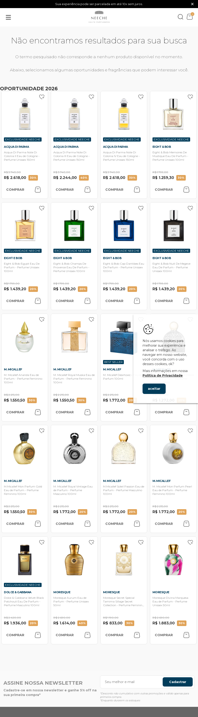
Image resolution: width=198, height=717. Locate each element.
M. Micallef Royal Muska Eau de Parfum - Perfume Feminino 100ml (74, 378)
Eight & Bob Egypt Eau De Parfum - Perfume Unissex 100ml (22, 267)
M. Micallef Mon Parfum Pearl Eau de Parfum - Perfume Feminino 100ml (172, 490)
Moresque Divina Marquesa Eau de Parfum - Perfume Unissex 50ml (170, 601)
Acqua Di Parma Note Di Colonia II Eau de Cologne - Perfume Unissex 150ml (22, 156)
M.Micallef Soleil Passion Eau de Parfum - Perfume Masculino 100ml (123, 490)
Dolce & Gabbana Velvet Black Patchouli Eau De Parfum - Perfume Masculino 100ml (24, 601)
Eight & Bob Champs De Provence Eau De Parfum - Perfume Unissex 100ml (71, 267)
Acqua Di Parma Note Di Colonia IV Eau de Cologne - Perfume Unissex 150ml (121, 156)
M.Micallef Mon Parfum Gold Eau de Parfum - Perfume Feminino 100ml (23, 490)
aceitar (154, 389)
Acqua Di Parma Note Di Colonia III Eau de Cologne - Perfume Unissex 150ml (71, 156)
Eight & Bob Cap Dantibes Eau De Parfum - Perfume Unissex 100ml (123, 267)
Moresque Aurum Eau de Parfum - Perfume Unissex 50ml (71, 601)
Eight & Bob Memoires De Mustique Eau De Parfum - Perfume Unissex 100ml (170, 156)
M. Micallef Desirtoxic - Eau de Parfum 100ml (122, 376)
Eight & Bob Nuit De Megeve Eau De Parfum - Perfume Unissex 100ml (171, 267)
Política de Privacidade (163, 375)
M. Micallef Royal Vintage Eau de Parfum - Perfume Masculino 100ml (73, 490)
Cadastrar (177, 682)
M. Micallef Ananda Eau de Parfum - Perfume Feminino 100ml (23, 378)
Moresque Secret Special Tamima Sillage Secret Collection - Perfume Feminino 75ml (123, 603)
